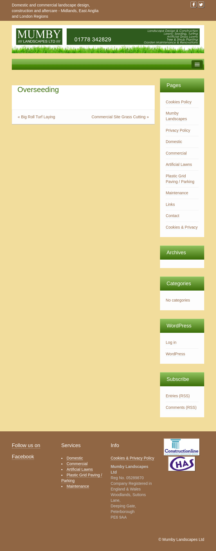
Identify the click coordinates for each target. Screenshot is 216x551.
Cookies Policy (179, 102)
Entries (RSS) (178, 396)
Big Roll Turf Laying (38, 117)
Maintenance (177, 193)
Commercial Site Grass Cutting (118, 117)
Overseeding (38, 89)
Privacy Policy (178, 130)
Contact (172, 215)
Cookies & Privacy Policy (132, 458)
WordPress (175, 354)
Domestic (174, 141)
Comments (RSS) (181, 407)
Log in (171, 342)
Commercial (176, 153)
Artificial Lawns (179, 164)
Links (170, 204)
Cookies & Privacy (182, 227)
